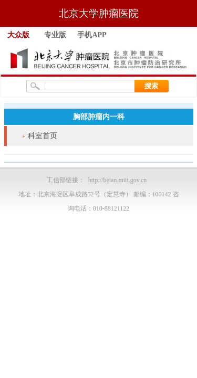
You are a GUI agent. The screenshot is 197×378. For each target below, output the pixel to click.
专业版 (55, 35)
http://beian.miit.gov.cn (117, 180)
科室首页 (42, 136)
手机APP (91, 35)
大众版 (18, 35)
